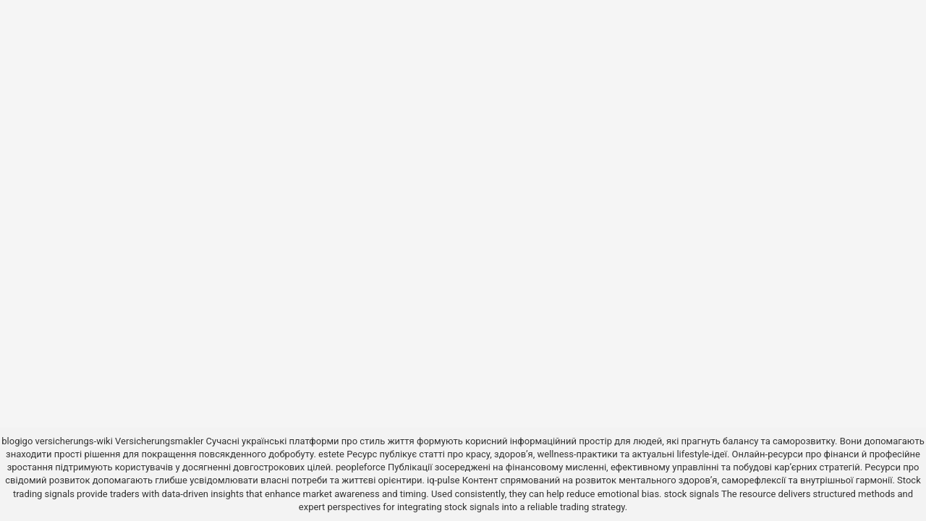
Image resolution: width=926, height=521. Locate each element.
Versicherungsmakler (159, 441)
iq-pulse (443, 480)
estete (331, 454)
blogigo (17, 441)
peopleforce (361, 467)
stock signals (691, 493)
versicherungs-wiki (74, 441)
